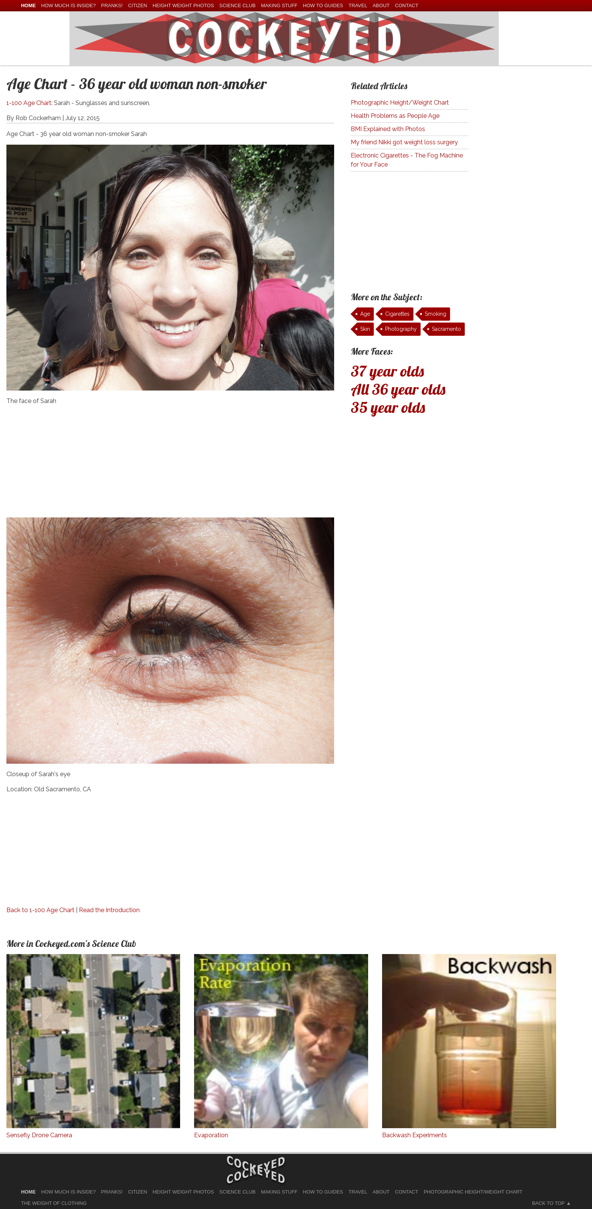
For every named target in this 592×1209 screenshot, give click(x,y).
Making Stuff (279, 5)
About (381, 5)
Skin (365, 329)
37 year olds (387, 370)
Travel (357, 5)
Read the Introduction (109, 910)
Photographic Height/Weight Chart (400, 102)
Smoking (435, 314)
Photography (401, 329)
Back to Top (548, 1203)
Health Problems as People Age (395, 115)
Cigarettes (397, 314)
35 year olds (388, 407)
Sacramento (446, 329)
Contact (406, 5)
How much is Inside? (68, 5)
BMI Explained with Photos (388, 129)
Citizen (137, 5)
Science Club (237, 5)
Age (365, 314)
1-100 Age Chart (28, 103)
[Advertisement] (170, 464)
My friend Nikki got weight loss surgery (404, 142)
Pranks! (112, 5)
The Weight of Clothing (54, 1203)
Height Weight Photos (183, 5)
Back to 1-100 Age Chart (40, 910)
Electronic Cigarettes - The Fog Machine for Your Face (407, 160)
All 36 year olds (398, 389)
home (28, 5)
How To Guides (323, 5)
